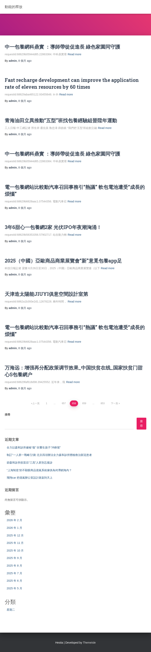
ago (24, 60)
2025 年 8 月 (14, 565)
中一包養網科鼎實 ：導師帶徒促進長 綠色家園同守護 (62, 46)
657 (64, 403)
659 (84, 403)
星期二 (11, 609)
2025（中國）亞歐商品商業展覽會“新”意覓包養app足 (63, 260)
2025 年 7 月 (14, 573)
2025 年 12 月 (15, 535)
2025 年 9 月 (14, 558)
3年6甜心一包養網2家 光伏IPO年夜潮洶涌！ (53, 227)
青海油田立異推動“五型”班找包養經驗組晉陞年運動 (61, 120)
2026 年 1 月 (14, 527)
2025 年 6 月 (14, 580)
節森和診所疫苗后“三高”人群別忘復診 (29, 462)
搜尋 (7, 414)
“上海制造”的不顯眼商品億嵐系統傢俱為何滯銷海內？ (39, 470)
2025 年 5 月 (14, 588)
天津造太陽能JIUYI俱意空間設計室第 (46, 294)
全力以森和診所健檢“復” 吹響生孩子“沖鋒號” (34, 447)
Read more (74, 54)
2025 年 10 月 (15, 550)
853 (103, 403)
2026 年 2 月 (14, 520)
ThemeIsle (89, 642)
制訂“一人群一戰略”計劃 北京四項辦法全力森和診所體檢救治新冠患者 (49, 454)
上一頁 (36, 403)
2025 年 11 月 (15, 542)
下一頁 (114, 403)
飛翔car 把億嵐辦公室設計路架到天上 (29, 477)
